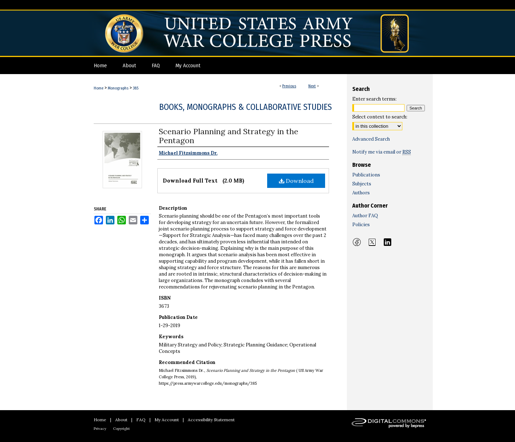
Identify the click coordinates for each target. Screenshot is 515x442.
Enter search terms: (374, 99)
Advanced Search (371, 139)
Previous (289, 86)
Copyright (121, 428)
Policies (361, 225)
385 (135, 88)
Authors (361, 193)
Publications (366, 175)
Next (312, 86)
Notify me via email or (381, 152)
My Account (166, 419)
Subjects (361, 184)
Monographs (118, 88)
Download (296, 180)
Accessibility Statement (211, 419)
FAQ (141, 419)
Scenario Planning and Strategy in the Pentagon (228, 135)
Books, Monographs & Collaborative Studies (245, 107)
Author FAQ (365, 216)
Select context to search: (379, 117)
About (121, 419)
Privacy (100, 428)
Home (98, 88)
